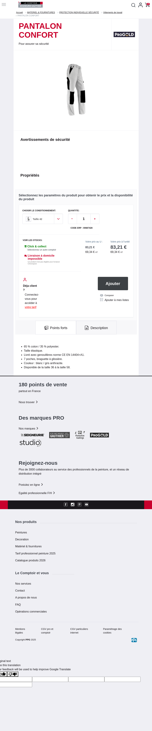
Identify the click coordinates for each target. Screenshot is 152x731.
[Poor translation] (12, 674)
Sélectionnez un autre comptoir (41, 250)
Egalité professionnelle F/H (37, 493)
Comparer (107, 295)
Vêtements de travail (112, 12)
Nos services (23, 583)
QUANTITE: (73, 211)
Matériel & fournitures (28, 546)
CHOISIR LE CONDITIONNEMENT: (39, 211)
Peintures (21, 532)
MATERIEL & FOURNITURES (41, 12)
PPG (28, 639)
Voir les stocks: (32, 240)
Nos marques (29, 428)
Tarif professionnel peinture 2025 (35, 553)
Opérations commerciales (31, 611)
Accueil (19, 12)
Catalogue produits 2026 (30, 560)
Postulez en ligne (31, 484)
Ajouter (113, 283)
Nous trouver (28, 402)
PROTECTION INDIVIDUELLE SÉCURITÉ (79, 12)
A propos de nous (26, 597)
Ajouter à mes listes (114, 299)
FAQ (18, 604)
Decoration (22, 539)
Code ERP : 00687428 (82, 228)
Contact (20, 590)
